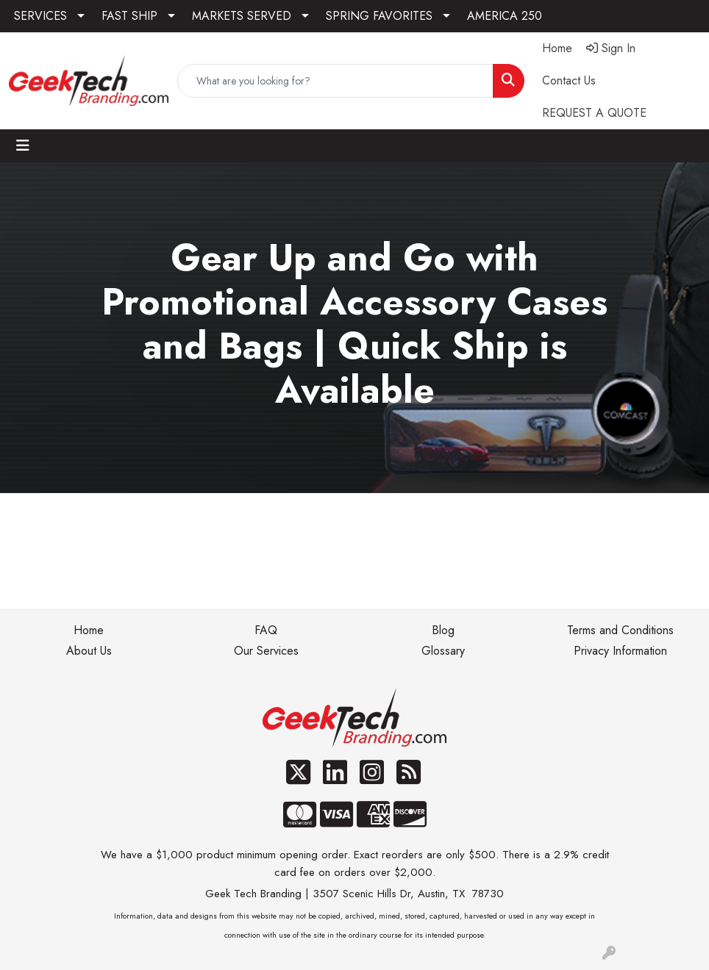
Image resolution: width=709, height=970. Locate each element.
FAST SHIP (129, 15)
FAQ (265, 630)
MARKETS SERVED (241, 15)
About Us (89, 650)
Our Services (266, 650)
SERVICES (40, 15)
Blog (443, 630)
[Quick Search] (335, 81)
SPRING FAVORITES (379, 15)
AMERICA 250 (504, 15)
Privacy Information (620, 650)
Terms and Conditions (620, 630)
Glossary (443, 650)
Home (89, 630)
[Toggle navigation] (22, 146)
